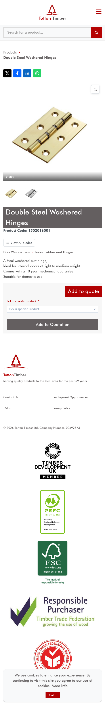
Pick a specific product (23, 301)
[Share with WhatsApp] (37, 73)
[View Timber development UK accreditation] (52, 461)
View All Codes (19, 243)
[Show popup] (52, 309)
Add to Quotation (52, 324)
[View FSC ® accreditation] (52, 563)
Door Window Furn (16, 252)
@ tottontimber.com (100, 4)
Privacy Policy (61, 408)
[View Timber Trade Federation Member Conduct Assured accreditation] (52, 659)
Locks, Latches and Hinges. (54, 252)
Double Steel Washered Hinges (29, 58)
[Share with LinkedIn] (27, 73)
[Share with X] (7, 73)
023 (97, 4)
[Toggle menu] (98, 12)
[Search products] (96, 32)
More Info (59, 686)
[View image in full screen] (95, 89)
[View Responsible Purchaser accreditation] (52, 611)
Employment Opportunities (70, 397)
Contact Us (10, 397)
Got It (52, 695)
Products (10, 52)
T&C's (7, 408)
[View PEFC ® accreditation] (52, 512)
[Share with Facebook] (17, 73)
